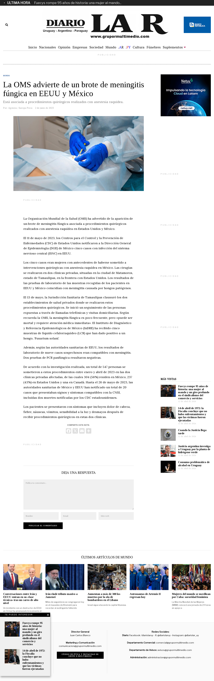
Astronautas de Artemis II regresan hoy (145, 595)
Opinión (64, 47)
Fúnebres (154, 47)
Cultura (138, 47)
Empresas (80, 47)
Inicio (32, 47)
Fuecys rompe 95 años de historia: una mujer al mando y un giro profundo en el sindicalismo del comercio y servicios (193, 392)
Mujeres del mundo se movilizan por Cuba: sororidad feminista (191, 595)
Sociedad (96, 47)
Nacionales (47, 47)
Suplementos (173, 47)
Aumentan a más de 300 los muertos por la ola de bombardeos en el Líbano (104, 597)
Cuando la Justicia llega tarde (192, 432)
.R (121, 47)
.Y (128, 47)
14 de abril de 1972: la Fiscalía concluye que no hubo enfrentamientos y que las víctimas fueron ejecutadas (192, 414)
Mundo (110, 47)
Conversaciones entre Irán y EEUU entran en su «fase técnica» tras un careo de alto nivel (20, 598)
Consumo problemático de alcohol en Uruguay (194, 464)
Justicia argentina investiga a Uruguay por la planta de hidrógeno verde (194, 449)
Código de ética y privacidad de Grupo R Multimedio (80, 655)
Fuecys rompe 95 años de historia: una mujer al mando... (77, 3)
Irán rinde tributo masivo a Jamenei (61, 595)
